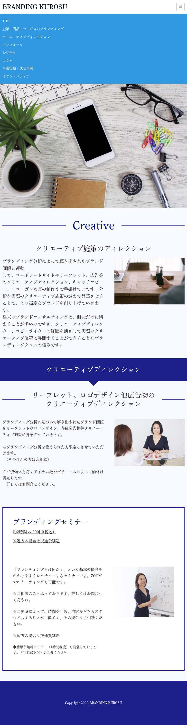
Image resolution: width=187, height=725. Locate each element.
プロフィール (12, 44)
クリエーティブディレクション (26, 37)
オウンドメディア (16, 76)
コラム (7, 60)
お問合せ (9, 52)
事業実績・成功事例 (17, 68)
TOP (5, 21)
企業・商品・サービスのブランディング (33, 29)
